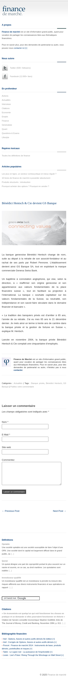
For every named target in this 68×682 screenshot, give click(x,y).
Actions (5, 96)
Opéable (6, 544)
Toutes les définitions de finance (16, 156)
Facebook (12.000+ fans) (21, 76)
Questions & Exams (10, 133)
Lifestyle (5, 137)
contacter (18, 370)
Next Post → (59, 511)
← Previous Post (10, 511)
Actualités (6, 100)
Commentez (8, 460)
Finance (5, 121)
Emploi (5, 117)
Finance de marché (11, 32)
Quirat (5, 561)
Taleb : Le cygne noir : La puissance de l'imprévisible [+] (27, 652)
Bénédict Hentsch (54, 383)
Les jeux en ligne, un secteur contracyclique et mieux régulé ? (29, 174)
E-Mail (6, 434)
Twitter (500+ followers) (20, 68)
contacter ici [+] (20, 48)
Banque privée (37, 383)
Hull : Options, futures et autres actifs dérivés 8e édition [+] (29, 639)
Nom (5, 422)
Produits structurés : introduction (16, 182)
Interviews (6, 104)
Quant (4, 129)
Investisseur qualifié (11, 578)
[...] (12, 554)
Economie (6, 112)
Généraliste (7, 125)
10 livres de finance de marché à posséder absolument (26, 178)
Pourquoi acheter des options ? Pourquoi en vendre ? (25, 186)
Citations (6, 108)
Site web (6, 447)
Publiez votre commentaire (22, 387)
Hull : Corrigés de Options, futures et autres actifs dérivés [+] (29, 642)
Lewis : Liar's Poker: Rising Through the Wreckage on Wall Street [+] (33, 655)
